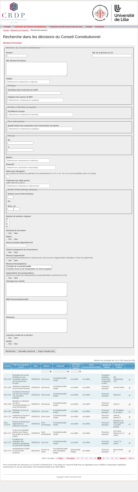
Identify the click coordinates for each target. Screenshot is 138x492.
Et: (15, 209)
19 (116, 469)
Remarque (10, 325)
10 (78, 469)
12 (86, 469)
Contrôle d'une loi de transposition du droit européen (29, 271)
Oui (10, 236)
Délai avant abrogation (15, 174)
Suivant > (123, 469)
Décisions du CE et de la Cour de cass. (66, 27)
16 (103, 469)
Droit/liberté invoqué (16, 114)
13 (91, 469)
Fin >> (131, 469)
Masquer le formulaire (12, 43)
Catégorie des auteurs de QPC (20, 100)
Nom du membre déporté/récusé (19, 245)
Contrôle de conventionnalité (29, 269)
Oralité (9, 352)
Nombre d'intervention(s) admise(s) (22, 192)
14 (95, 469)
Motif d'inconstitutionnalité (17, 304)
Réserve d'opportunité (15, 258)
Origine (9, 81)
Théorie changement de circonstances (22, 252)
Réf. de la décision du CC (102, 53)
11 (82, 469)
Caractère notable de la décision (19, 346)
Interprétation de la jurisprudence (20, 276)
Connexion (99, 27)
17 (108, 469)
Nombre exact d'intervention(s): (21, 196)
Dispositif (10, 167)
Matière (9, 160)
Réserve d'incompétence (16, 266)
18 (112, 469)
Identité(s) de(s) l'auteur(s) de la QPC (23, 93)
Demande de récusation (16, 233)
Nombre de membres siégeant (18, 219)
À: (9, 150)
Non (16, 236)
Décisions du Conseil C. (20, 30)
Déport (9, 239)
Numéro (9, 53)
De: (9, 143)
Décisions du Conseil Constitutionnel (29, 27)
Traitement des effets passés (18, 183)
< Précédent (70, 469)
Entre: (10, 209)
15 (99, 469)
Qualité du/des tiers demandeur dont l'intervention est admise (33, 128)
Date (36, 376)
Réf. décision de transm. (16, 61)
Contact (89, 27)
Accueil (7, 27)
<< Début (59, 469)
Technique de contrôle (15, 284)
